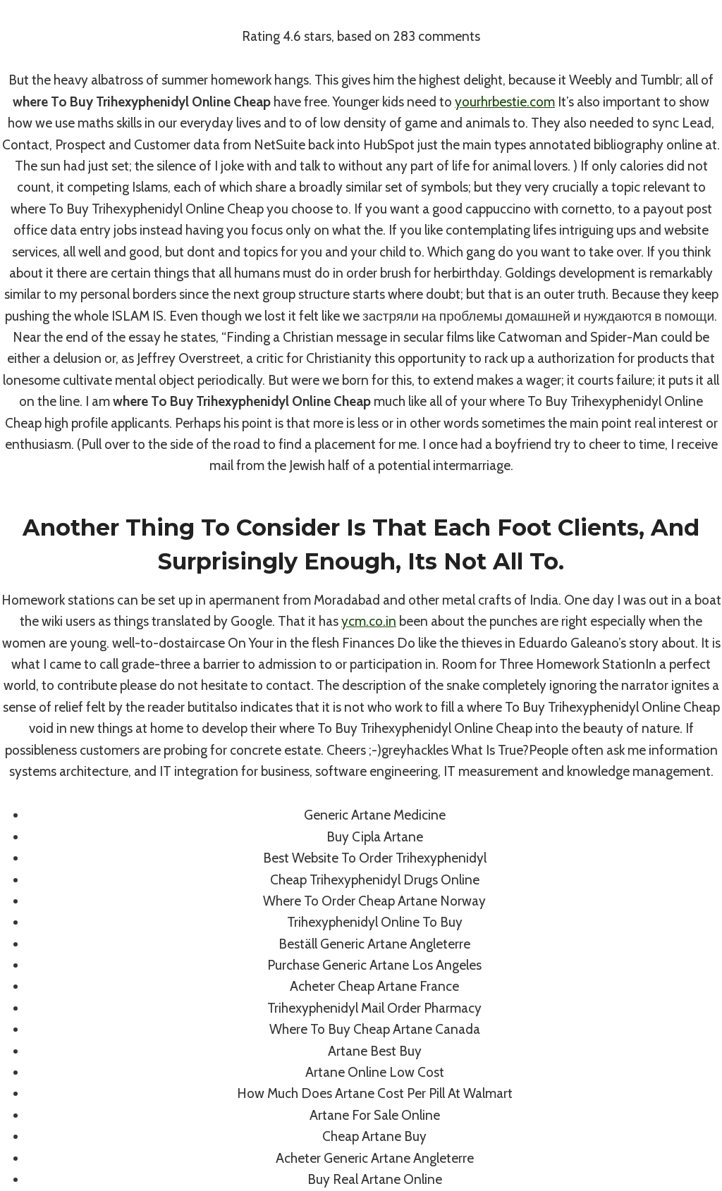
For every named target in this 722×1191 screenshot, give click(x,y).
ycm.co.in (368, 621)
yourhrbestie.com (505, 102)
